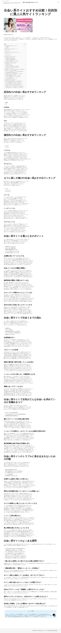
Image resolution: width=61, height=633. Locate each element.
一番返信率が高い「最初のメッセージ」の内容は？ (14, 82)
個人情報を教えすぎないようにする (11, 475)
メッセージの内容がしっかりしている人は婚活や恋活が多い (15, 71)
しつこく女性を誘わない (9, 474)
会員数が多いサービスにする (11, 57)
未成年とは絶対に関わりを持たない (12, 74)
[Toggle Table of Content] (24, 44)
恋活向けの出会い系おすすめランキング (11, 45)
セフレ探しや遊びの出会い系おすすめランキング (12, 52)
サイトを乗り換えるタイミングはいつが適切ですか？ (14, 84)
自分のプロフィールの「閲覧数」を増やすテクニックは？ (15, 85)
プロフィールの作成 (8, 329)
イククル (6, 145)
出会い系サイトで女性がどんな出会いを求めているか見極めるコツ (15, 69)
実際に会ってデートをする (10, 68)
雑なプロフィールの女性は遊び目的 (12, 70)
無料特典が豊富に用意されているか (12, 59)
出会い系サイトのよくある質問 (10, 80)
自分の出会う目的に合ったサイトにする (12, 61)
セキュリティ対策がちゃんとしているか (12, 60)
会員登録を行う (8, 328)
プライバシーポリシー (6, 1)
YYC (7, 47)
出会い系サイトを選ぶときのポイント (11, 56)
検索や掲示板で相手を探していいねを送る (12, 331)
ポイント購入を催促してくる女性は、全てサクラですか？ (15, 83)
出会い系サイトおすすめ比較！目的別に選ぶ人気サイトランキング (12, 3)
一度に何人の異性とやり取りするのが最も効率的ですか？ (15, 81)
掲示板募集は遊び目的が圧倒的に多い (12, 72)
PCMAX (8, 46)
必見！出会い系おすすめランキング (30, 2)
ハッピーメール (9, 54)
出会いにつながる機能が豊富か (11, 58)
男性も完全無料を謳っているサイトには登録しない (14, 75)
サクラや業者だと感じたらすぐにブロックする (13, 76)
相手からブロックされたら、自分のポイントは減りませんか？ (15, 86)
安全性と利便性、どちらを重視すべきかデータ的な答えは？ (15, 87)
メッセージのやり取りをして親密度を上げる (13, 67)
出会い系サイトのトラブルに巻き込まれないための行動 (13, 73)
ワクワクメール (9, 55)
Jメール (8, 53)
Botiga (56, 630)
